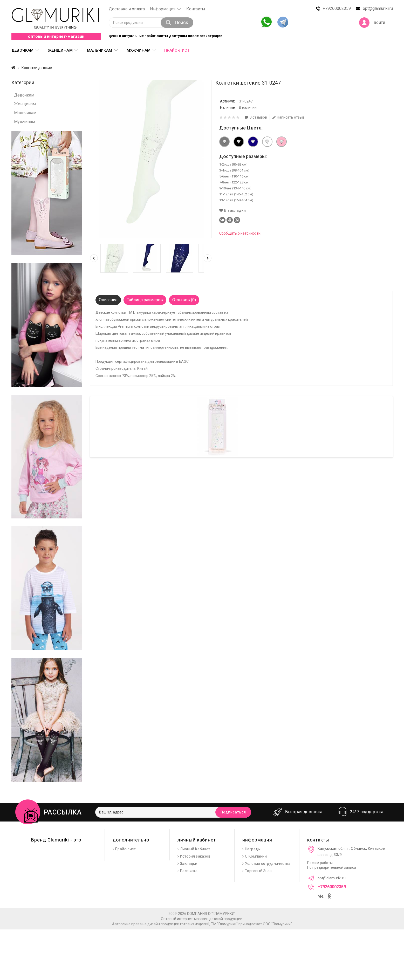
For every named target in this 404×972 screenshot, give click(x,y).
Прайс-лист (177, 50)
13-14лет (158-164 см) (236, 200)
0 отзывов (256, 117)
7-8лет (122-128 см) (234, 182)
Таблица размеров (145, 299)
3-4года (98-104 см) (234, 170)
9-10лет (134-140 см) (235, 188)
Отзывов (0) (184, 299)
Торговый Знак (258, 871)
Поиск (177, 22)
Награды (253, 849)
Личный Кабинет (195, 849)
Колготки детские (37, 68)
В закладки (232, 210)
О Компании (256, 856)
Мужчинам (139, 50)
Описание (108, 299)
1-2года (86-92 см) (233, 164)
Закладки (188, 863)
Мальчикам (99, 50)
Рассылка (188, 871)
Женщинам (60, 50)
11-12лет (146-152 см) (236, 194)
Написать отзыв (288, 117)
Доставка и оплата (127, 8)
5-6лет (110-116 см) (234, 176)
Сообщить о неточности (240, 233)
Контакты (195, 8)
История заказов (195, 856)
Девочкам (22, 50)
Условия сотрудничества (268, 863)
